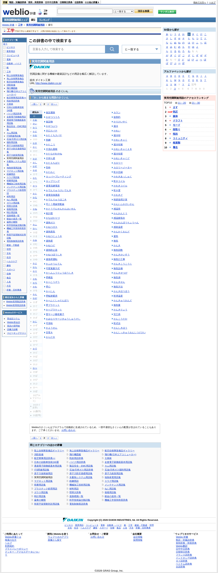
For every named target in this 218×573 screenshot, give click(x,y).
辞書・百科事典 (14, 290)
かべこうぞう (53, 282)
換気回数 (118, 250)
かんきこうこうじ (123, 264)
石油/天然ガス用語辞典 (81, 469)
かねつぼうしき (54, 254)
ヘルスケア (12, 261)
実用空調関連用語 (35, 25)
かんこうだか (120, 319)
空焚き (49, 332)
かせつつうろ (53, 117)
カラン (117, 112)
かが (35, 298)
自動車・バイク (14, 63)
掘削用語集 (12, 142)
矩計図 (49, 213)
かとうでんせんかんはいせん (61, 208)
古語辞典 (78, 2)
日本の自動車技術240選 (46, 462)
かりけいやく (120, 121)
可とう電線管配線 (55, 204)
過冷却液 (118, 144)
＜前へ (34, 104)
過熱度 (49, 241)
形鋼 (48, 140)
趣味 (9, 265)
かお (35, 135)
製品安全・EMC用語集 (81, 465)
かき (35, 143)
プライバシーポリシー (16, 549)
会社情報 (137, 537)
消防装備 (38, 454)
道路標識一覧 (76, 496)
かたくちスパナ (54, 135)
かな (35, 197)
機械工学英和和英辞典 (116, 500)
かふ (35, 224)
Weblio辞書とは (13, 537)
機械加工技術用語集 (79, 484)
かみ (35, 240)
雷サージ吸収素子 (55, 314)
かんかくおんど (122, 231)
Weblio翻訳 (181, 546)
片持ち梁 (50, 158)
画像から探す (55, 540)
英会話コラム (13, 318)
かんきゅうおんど (123, 300)
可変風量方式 (53, 268)
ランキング (44, 19)
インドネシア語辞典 (186, 558)
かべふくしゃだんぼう (57, 300)
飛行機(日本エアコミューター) (120, 454)
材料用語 (74, 488)
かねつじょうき (54, 236)
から (35, 267)
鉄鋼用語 (74, 481)
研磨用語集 (40, 484)
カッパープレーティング (58, 176)
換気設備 (118, 268)
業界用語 (11, 51)
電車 (9, 59)
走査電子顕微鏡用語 (16, 117)
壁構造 (49, 277)
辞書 (5, 2)
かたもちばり (53, 163)
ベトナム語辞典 (184, 564)
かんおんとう (120, 213)
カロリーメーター (123, 167)
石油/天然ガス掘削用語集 (118, 469)
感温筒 (117, 208)
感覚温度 (118, 227)
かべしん (50, 291)
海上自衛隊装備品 (15, 78)
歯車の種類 (40, 500)
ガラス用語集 (41, 492)
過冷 (116, 126)
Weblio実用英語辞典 (15, 305)
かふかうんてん (54, 264)
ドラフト (178, 120)
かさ (35, 159)
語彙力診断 (12, 329)
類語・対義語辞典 (17, 2)
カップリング (53, 181)
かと (35, 193)
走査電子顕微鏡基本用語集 (118, 462)
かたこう (50, 144)
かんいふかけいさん (124, 204)
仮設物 (49, 121)
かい (35, 123)
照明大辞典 (75, 492)
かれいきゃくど (122, 158)
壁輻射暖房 (51, 296)
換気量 (117, 305)
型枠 (48, 167)
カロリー (118, 163)
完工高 (117, 314)
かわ (35, 287)
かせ (35, 170)
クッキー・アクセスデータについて (22, 553)
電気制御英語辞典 (78, 504)
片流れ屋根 (51, 149)
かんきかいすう (122, 254)
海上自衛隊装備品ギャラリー (84, 450)
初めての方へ (199, 2)
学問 (9, 249)
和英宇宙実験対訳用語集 (47, 504)
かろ (35, 283)
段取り (176, 129)
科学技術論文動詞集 (79, 500)
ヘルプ (212, 2)
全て (5, 44)
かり (35, 271)
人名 (9, 282)
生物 (9, 273)
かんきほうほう (122, 291)
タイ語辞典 (181, 561)
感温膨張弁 (119, 218)
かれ (35, 279)
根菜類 (176, 142)
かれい (117, 130)
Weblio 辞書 (8, 25)
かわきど (118, 195)
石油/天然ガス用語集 (16, 139)
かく (35, 147)
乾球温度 (118, 296)
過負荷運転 (51, 259)
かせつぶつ (51, 126)
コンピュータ (13, 55)
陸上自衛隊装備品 (15, 75)
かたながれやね (54, 153)
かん (35, 294)
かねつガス (51, 227)
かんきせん (119, 282)
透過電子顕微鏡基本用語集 (48, 465)
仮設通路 (50, 112)
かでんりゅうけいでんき (58, 190)
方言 (9, 286)
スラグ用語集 (111, 481)
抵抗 (175, 133)
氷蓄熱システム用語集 (80, 477)
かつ (35, 186)
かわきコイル (120, 185)
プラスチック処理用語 (45, 488)
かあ (35, 120)
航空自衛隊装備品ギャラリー (120, 450)
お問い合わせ (68, 430)
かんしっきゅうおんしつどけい (130, 332)
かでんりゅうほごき (56, 199)
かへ (35, 228)
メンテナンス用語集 (115, 484)
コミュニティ (180, 138)
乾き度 (117, 190)
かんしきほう (120, 328)
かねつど (50, 245)
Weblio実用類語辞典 (15, 301)
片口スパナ (51, 130)
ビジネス (11, 47)
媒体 (175, 116)
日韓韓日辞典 (66, 2)
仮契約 (117, 117)
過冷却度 (118, 153)
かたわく (50, 172)
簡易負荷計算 (120, 199)
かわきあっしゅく (123, 176)
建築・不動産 (13, 245)
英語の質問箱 (13, 326)
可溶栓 (49, 323)
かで (35, 348)
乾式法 (117, 323)
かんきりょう (120, 309)
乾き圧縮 (118, 172)
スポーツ (11, 269)
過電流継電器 (53, 185)
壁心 (48, 286)
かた (35, 178)
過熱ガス (50, 222)
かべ (35, 368)
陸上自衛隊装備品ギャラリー (49, 450)
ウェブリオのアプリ (58, 537)
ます (175, 107)
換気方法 (118, 286)
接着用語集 (110, 492)
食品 (9, 277)
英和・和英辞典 (35, 2)
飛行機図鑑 (75, 454)
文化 (9, 253)
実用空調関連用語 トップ (15, 19)
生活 (9, 257)
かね (35, 209)
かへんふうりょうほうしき (59, 273)
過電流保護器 (53, 195)
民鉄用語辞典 (76, 458)
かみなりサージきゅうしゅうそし (63, 319)
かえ (35, 131)
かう (35, 127)
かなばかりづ (53, 218)
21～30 (196, 102)
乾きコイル (119, 181)
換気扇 (117, 277)
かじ (35, 321)
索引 (33, 19)
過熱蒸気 (50, 231)
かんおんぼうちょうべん (126, 222)
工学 (20, 25)
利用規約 (9, 546)
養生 (175, 147)
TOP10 (168, 102)
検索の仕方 (10, 540)
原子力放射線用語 (43, 473)
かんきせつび (120, 273)
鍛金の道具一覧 (113, 496)
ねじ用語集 (110, 488)
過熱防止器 (51, 250)
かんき (117, 245)
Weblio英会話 (13, 322)
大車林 (108, 458)
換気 (116, 241)
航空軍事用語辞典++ (44, 458)
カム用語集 (110, 465)
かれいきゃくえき (123, 149)
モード (176, 125)
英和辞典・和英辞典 (186, 543)
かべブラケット (54, 309)
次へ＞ (54, 104)
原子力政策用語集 (114, 473)
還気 (116, 236)
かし (35, 162)
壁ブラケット (53, 305)
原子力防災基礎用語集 (80, 473)
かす (35, 166)
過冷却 (117, 135)
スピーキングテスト (16, 333)
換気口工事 (119, 259)
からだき (50, 337)
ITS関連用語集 (41, 469)
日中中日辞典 (51, 2)
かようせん (51, 328)
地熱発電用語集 (113, 477)
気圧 (175, 111)
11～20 (182, 102)
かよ (35, 263)
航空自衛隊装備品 (15, 82)
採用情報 (137, 540)
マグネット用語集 (43, 481)
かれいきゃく (120, 140)
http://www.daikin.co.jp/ (48, 83)
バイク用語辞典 (77, 462)
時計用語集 (40, 496)
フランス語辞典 (184, 555)
